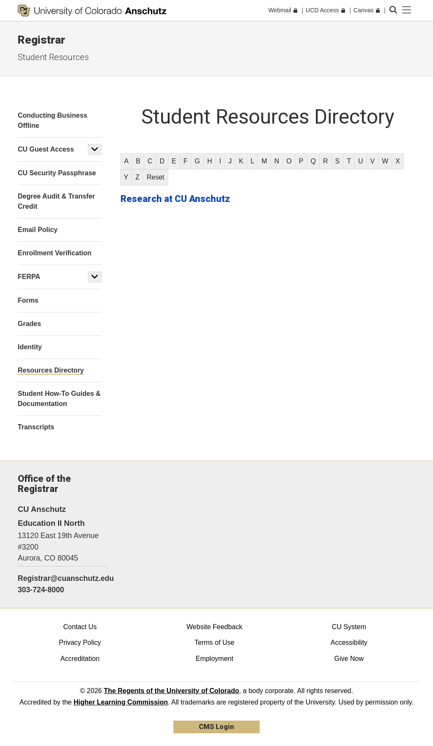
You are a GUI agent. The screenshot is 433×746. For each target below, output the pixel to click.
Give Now (349, 658)
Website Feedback (214, 626)
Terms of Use (214, 642)
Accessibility (349, 642)
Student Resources (53, 57)
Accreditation (80, 658)
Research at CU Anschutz (175, 198)
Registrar (41, 39)
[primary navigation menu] (406, 10)
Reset (155, 177)
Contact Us (79, 626)
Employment (214, 658)
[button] (94, 149)
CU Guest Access (46, 149)
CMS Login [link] (216, 727)
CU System (349, 626)
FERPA (29, 276)
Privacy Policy (80, 642)
